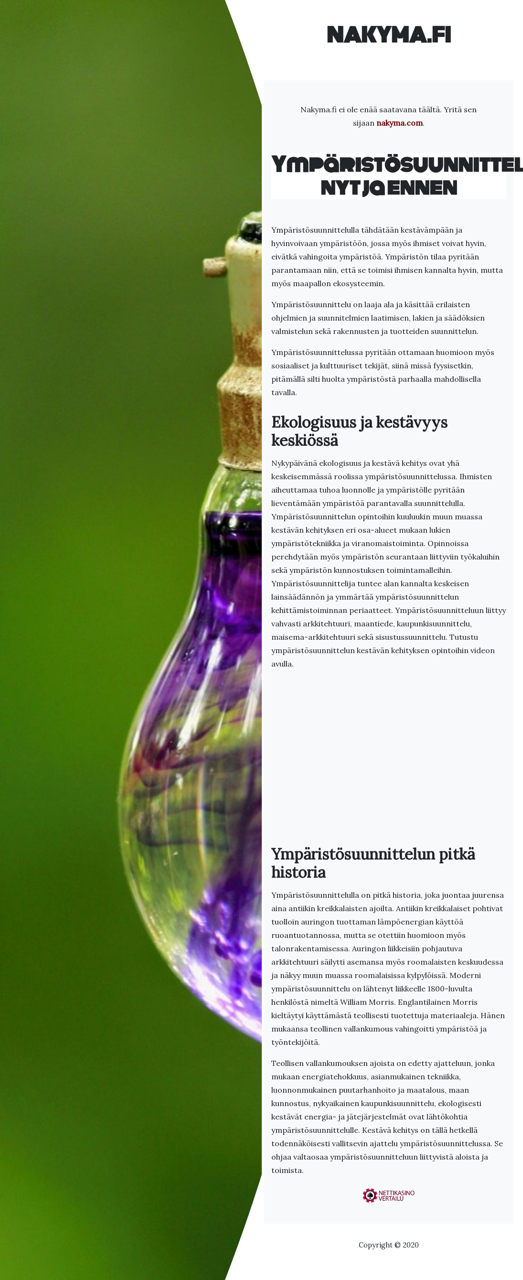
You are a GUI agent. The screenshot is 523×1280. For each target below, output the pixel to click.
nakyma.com (399, 123)
